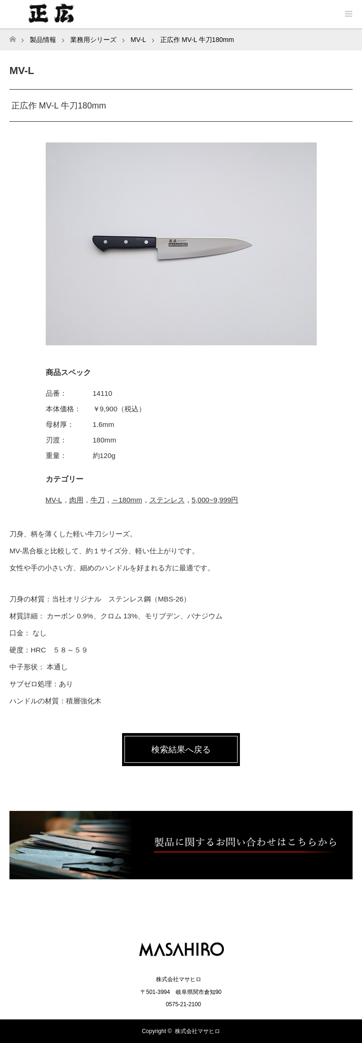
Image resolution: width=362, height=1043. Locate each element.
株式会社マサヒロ (197, 1031)
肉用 (76, 500)
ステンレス (167, 500)
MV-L (54, 500)
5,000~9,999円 (215, 500)
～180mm (127, 500)
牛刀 (97, 500)
